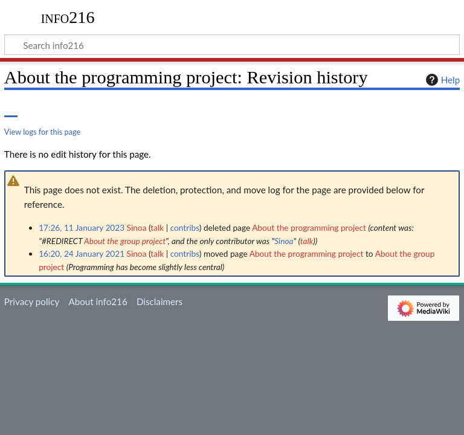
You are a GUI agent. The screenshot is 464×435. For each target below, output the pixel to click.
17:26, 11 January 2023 (81, 227)
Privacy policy (31, 301)
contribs (184, 227)
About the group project (125, 241)
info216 (68, 17)
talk (157, 227)
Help (441, 80)
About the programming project (309, 227)
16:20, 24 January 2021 (81, 253)
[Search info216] (232, 44)
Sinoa (283, 241)
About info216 (97, 301)
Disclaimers (159, 301)
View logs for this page (42, 132)
